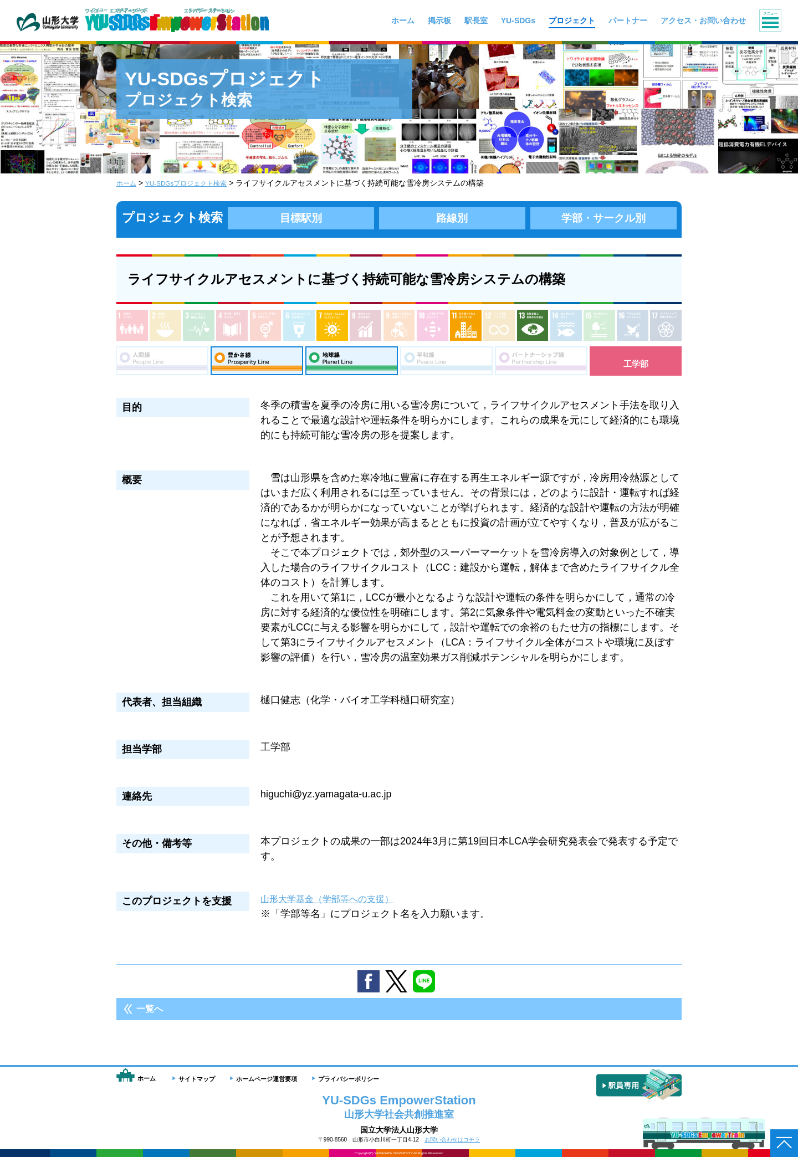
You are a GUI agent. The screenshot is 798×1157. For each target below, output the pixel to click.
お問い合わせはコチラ (452, 1139)
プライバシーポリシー (348, 1079)
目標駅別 (301, 217)
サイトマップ (196, 1079)
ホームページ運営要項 (266, 1079)
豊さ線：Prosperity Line (257, 363)
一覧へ (149, 1014)
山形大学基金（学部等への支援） (335, 904)
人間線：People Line (162, 363)
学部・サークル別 (603, 217)
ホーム (128, 182)
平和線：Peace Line (446, 363)
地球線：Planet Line (351, 363)
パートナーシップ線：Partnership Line (541, 363)
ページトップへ (784, 1143)
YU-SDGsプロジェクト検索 (196, 182)
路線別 (452, 217)
